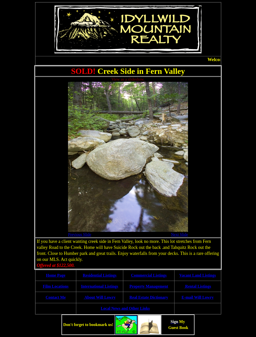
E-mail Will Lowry (198, 297)
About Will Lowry (100, 297)
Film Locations (55, 286)
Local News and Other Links (125, 308)
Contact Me (56, 297)
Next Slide (179, 234)
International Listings (99, 286)
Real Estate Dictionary (149, 297)
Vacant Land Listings (197, 275)
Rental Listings (197, 286)
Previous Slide (79, 234)
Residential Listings (99, 275)
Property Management (149, 286)
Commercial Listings (148, 275)
